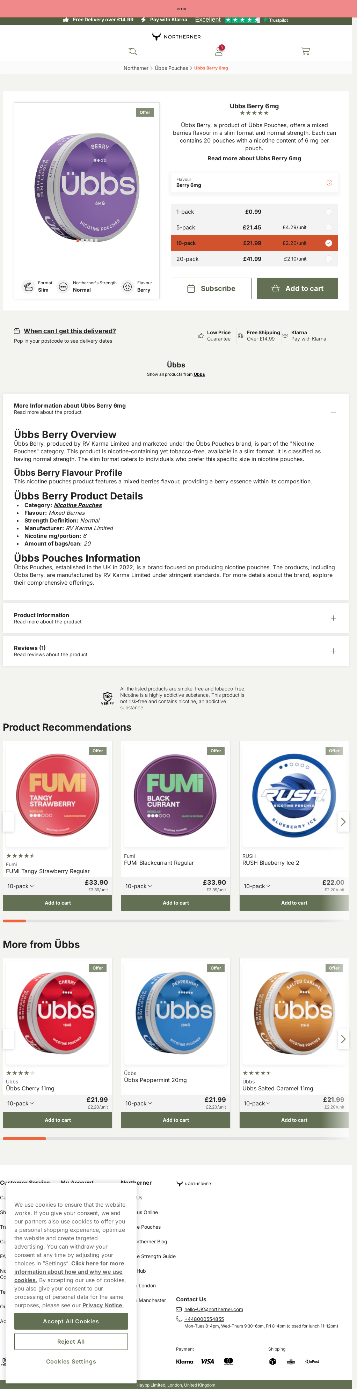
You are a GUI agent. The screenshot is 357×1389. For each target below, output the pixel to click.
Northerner (136, 1182)
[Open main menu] (10, 51)
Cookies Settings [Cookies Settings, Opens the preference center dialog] (71, 1361)
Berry (143, 290)
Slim (43, 290)
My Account (77, 1182)
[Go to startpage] (176, 36)
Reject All (71, 1341)
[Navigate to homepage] (264, 1180)
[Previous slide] (8, 822)
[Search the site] (133, 51)
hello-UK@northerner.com (213, 1309)
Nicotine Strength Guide (148, 1256)
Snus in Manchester (143, 1300)
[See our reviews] (241, 19)
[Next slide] (343, 822)
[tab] (77, 240)
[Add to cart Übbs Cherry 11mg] (57, 1120)
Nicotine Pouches (141, 1227)
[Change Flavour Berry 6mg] (254, 182)
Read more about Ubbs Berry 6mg (254, 158)
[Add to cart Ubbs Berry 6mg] (297, 288)
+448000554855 (204, 1319)
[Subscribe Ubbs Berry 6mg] (211, 288)
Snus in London (138, 1285)
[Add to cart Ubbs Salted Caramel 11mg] (294, 1120)
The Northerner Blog (144, 1241)
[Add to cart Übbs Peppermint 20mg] (175, 1120)
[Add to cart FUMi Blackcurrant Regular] (175, 903)
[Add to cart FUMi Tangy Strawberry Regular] (57, 903)
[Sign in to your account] (218, 51)
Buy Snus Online (139, 1212)
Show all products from (176, 374)
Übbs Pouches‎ (171, 68)
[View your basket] (305, 51)
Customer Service (25, 1182)
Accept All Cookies (71, 1321)
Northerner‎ (136, 68)
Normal (82, 290)
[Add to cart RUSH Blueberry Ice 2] (294, 903)
